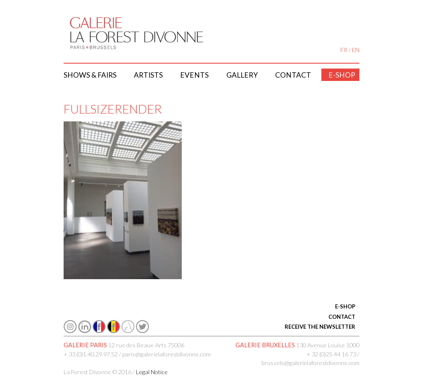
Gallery (242, 75)
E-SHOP (345, 306)
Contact (293, 75)
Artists (148, 75)
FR (343, 49)
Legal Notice (152, 371)
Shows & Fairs (90, 75)
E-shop (341, 75)
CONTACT (341, 316)
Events (194, 75)
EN (355, 49)
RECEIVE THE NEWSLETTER (320, 326)
